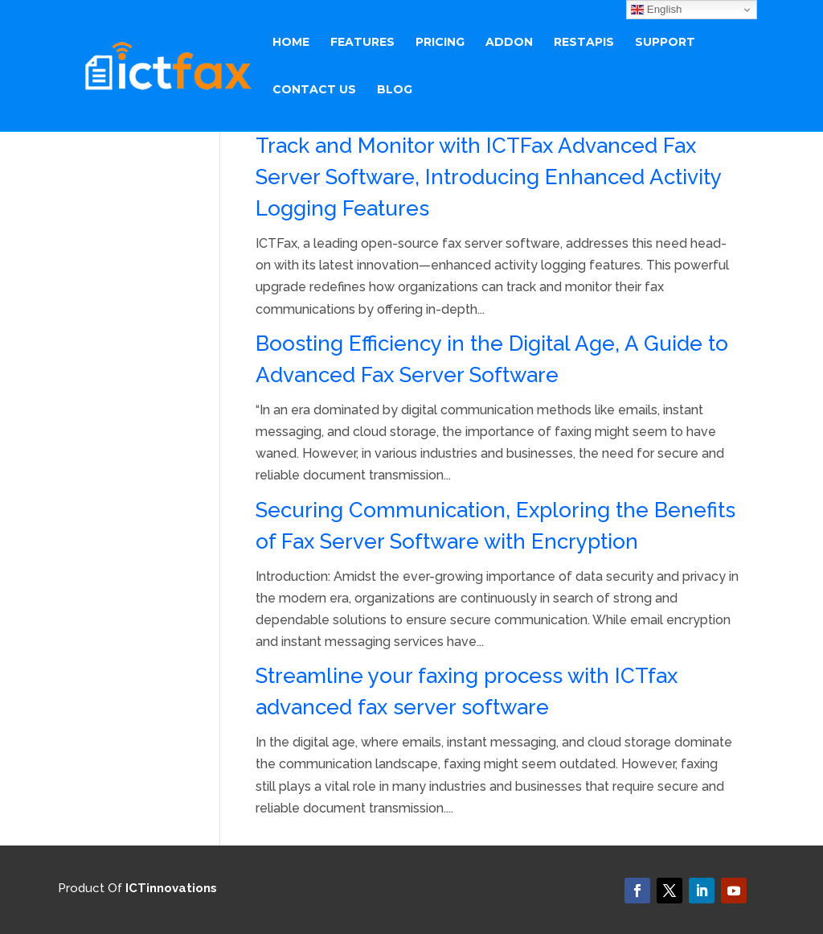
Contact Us (314, 90)
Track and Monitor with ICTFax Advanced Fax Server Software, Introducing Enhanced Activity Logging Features (488, 177)
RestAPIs (584, 42)
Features (362, 42)
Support (665, 42)
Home (290, 42)
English (656, 9)
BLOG (394, 90)
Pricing (440, 42)
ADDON (509, 42)
